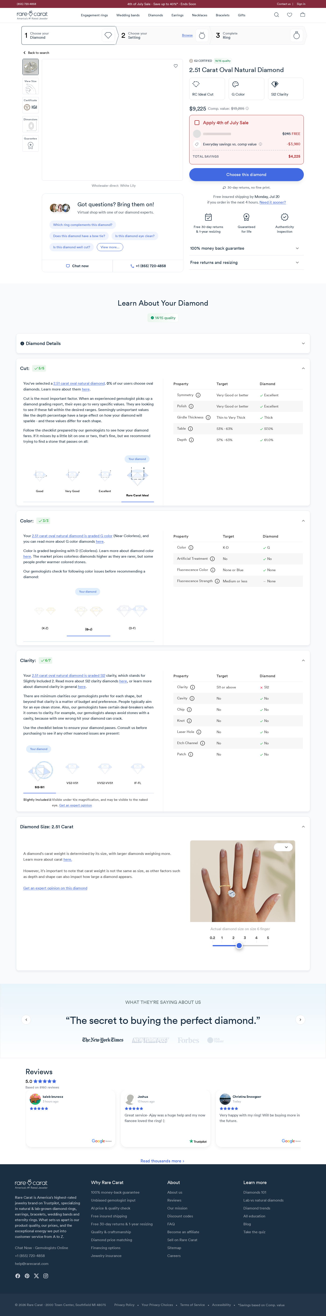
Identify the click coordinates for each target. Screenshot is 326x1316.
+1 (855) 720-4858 (30, 1255)
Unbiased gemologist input (113, 1200)
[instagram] (46, 1276)
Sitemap (174, 1247)
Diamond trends (256, 1208)
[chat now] (77, 266)
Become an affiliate (183, 1232)
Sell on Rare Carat (182, 1239)
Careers (174, 1255)
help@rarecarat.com (32, 1263)
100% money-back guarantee (115, 1192)
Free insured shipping (109, 1216)
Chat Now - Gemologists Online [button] (41, 1247)
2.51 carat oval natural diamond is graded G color (72, 535)
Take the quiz (254, 1232)
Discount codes (180, 1216)
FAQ (171, 1224)
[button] (260, 144)
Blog (247, 1224)
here (86, 389)
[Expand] (283, 847)
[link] (26, 4)
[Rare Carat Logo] (32, 16)
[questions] (82, 225)
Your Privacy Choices (157, 1305)
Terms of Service (192, 1305)
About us (174, 1192)
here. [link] (67, 859)
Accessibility (221, 1305)
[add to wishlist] (176, 66)
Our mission (177, 1208)
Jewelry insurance (106, 1255)
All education (254, 1216)
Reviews (174, 1200)
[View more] (110, 247)
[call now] (148, 266)
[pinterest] (27, 1276)
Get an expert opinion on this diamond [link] (55, 888)
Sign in (301, 4)
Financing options (105, 1247)
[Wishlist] (289, 15)
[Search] (276, 15)
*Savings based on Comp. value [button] (261, 1305)
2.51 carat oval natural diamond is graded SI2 (68, 675)
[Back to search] (37, 52)
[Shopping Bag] (302, 15)
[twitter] (36, 1276)
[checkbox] (197, 122)
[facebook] (18, 1276)
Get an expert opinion (75, 805)
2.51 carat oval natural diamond (79, 383)
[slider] (240, 943)
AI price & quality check (110, 1208)
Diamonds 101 (254, 1192)
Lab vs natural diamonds (263, 1200)
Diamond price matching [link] (111, 1239)
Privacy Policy (124, 1305)
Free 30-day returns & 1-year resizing (122, 1224)
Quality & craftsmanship (111, 1232)
